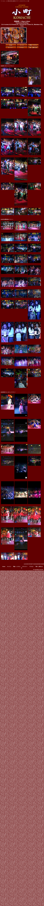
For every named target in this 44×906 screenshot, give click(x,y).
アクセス (31, 566)
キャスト (9, 566)
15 (38, 563)
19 (43, 563)
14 (36, 563)
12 (34, 563)
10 (31, 563)
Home (3, 566)
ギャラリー (24, 566)
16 (39, 563)
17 (40, 563)
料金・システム (16, 566)
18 (41, 563)
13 (35, 563)
